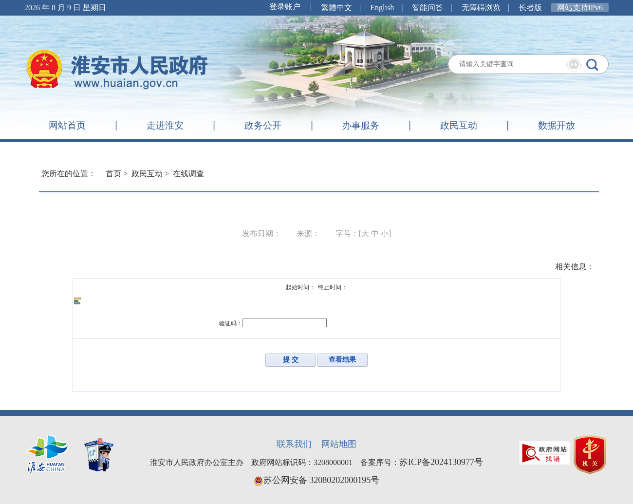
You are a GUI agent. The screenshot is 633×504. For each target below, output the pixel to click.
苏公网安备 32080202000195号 (317, 480)
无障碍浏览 (481, 7)
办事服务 (360, 125)
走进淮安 (165, 125)
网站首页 (67, 125)
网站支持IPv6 (580, 7)
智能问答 (427, 7)
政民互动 (458, 125)
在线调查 (188, 173)
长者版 (530, 7)
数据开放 (556, 125)
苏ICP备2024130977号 (441, 462)
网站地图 (338, 444)
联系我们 (294, 444)
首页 (113, 173)
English (382, 7)
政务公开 (262, 125)
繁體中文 (336, 7)
